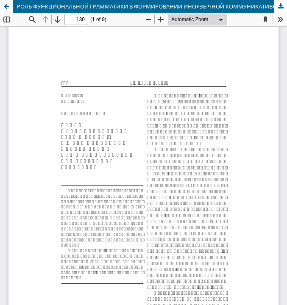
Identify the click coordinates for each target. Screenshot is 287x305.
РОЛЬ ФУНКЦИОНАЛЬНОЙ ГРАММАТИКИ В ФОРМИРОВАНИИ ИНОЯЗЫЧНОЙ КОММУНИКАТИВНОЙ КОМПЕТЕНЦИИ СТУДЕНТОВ (152, 6)
